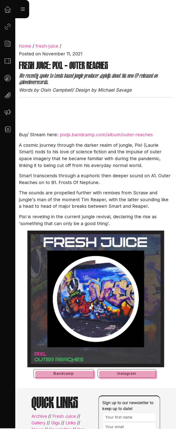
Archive (39, 416)
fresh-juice (47, 46)
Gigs (55, 423)
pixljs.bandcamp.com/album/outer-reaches (106, 134)
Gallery (38, 423)
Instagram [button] (126, 373)
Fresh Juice (64, 416)
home (25, 46)
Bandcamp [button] (64, 373)
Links (70, 423)
